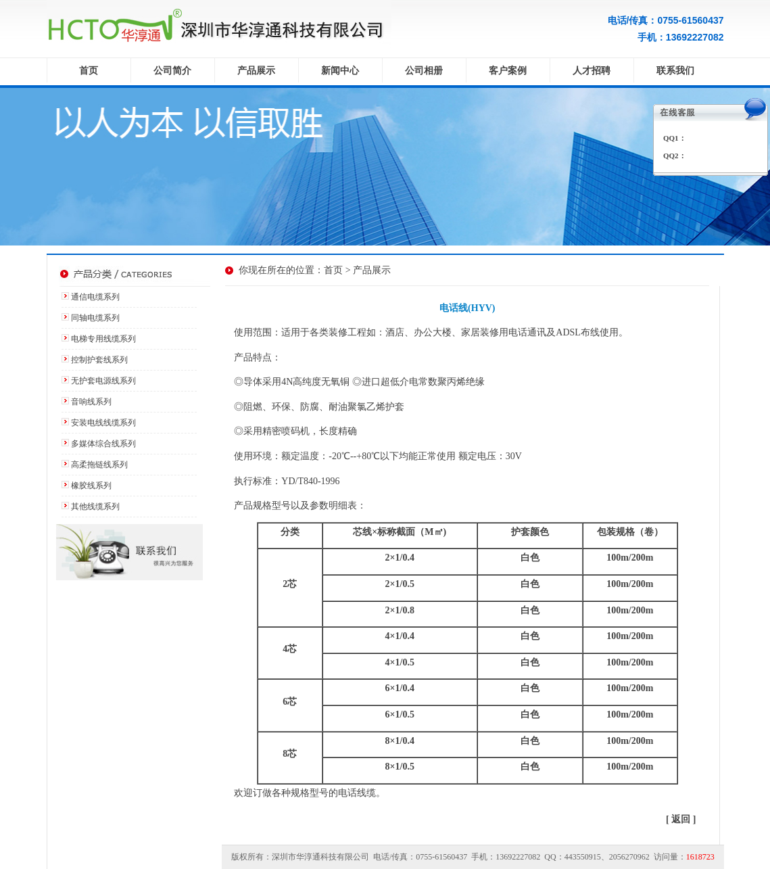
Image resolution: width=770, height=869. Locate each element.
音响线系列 (91, 401)
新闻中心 (340, 71)
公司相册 (424, 71)
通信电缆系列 (95, 297)
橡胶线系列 (91, 485)
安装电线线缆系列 (103, 422)
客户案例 (508, 71)
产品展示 (256, 71)
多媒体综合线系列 (103, 443)
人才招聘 (591, 71)
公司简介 (172, 71)
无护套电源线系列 (103, 380)
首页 (88, 71)
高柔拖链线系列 (99, 464)
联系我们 (675, 71)
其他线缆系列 (95, 506)
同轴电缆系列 (95, 318)
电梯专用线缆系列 (103, 339)
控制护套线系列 (99, 360)
